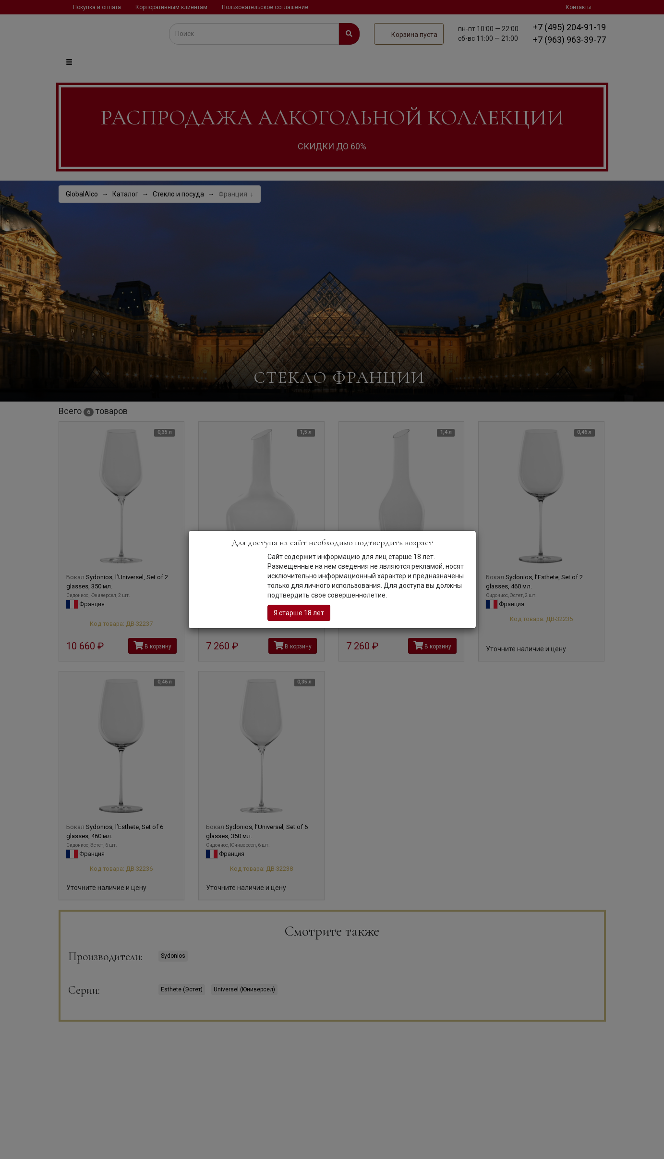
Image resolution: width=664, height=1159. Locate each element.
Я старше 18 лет (299, 613)
